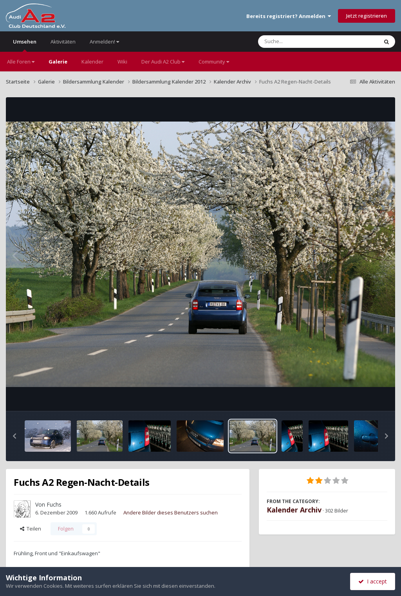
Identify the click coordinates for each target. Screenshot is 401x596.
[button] (14, 436)
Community (214, 61)
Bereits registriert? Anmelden (288, 16)
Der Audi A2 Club (162, 61)
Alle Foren (20, 61)
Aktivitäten (63, 41)
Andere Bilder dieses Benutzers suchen (170, 512)
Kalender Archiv (294, 509)
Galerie (58, 61)
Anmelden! (104, 41)
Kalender (92, 61)
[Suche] (302, 41)
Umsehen (24, 45)
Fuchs (54, 504)
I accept (372, 581)
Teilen (30, 528)
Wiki (122, 61)
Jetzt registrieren (366, 15)
